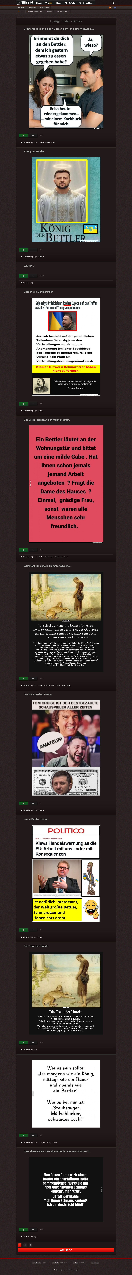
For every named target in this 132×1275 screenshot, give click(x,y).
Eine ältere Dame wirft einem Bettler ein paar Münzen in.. (57, 1151)
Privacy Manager (73, 1270)
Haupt (39, 3)
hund (63, 685)
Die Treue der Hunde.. (37, 946)
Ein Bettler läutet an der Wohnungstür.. (47, 419)
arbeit (47, 557)
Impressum (63, 1270)
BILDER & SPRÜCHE (34, 11)
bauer (55, 1142)
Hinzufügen (86, 3)
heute (53, 142)
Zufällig (70, 3)
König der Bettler (34, 151)
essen (48, 142)
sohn (53, 685)
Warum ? (29, 265)
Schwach (33, 136)
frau (52, 557)
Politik (40, 411)
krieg (68, 685)
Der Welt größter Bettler (38, 694)
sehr (66, 557)
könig (49, 1142)
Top (48, 3)
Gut (23, 136)
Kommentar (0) (27, 142)
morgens (42, 1142)
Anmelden (21, 7)
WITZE (20, 11)
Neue (58, 3)
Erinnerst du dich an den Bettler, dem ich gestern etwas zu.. (59, 28)
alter (58, 685)
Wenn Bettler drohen (36, 819)
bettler (42, 142)
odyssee (42, 685)
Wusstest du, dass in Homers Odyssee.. (47, 566)
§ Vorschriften (44, 7)
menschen (59, 557)
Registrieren (32, 7)
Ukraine (41, 810)
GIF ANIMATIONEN (62, 11)
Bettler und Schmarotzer (38, 291)
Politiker (41, 257)
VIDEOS (49, 11)
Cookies (56, 1270)
